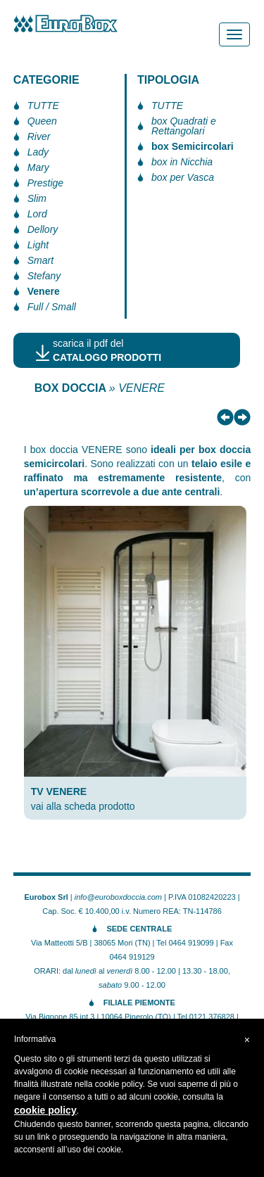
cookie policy (45, 1110)
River (39, 136)
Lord (37, 214)
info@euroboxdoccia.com (118, 897)
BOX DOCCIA (70, 388)
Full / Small (51, 306)
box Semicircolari (192, 146)
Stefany (44, 275)
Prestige (45, 183)
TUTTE (43, 105)
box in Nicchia (182, 161)
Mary (38, 167)
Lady (38, 152)
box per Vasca (182, 177)
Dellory (42, 229)
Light (38, 244)
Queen (42, 121)
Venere (43, 291)
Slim (36, 198)
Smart (40, 260)
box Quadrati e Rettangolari (183, 125)
